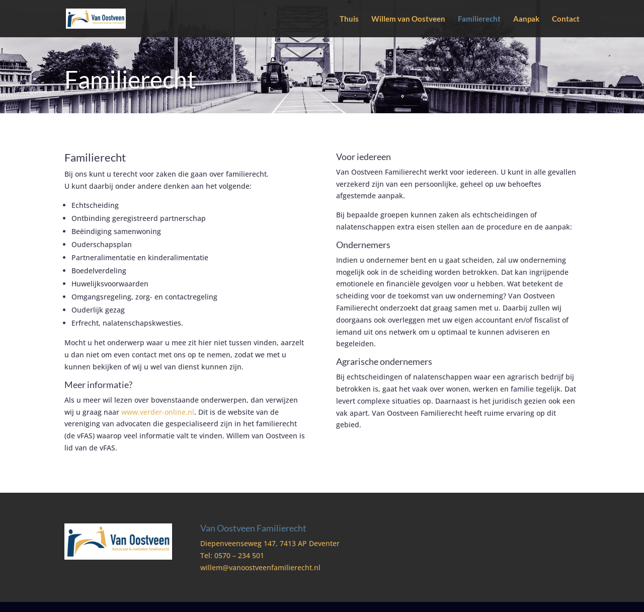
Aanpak (526, 19)
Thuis (349, 19)
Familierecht (479, 19)
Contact (566, 19)
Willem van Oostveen (408, 19)
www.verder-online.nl (157, 412)
